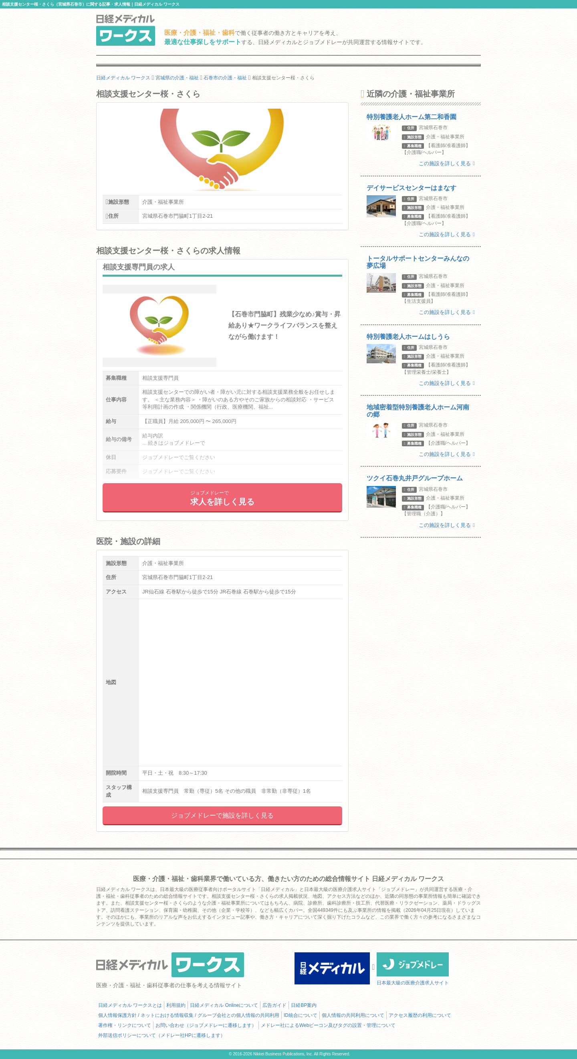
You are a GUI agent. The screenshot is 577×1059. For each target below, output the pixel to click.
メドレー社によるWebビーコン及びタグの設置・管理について (328, 1025)
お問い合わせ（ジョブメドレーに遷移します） (205, 1025)
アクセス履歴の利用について (420, 1015)
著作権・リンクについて (124, 1025)
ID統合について (300, 1015)
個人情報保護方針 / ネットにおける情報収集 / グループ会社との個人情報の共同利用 (188, 1015)
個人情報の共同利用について (353, 1015)
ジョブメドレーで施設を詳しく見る (222, 815)
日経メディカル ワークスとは (130, 1005)
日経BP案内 (304, 1005)
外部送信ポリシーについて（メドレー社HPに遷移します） (161, 1035)
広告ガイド (274, 1005)
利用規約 (176, 1005)
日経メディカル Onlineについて (224, 1005)
